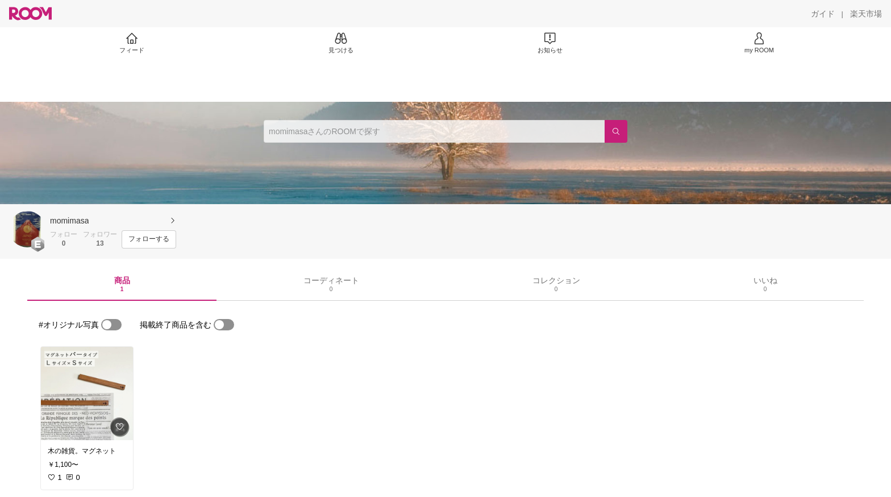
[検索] (616, 131)
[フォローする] (149, 239)
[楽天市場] (866, 14)
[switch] (111, 324)
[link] (87, 393)
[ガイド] (823, 14)
